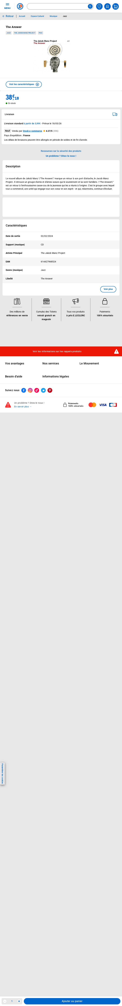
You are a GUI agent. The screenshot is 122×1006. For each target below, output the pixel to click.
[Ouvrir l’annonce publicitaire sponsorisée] (61, 207)
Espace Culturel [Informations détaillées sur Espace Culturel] (37, 16)
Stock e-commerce (32, 131)
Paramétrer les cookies (2, 773)
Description (13, 166)
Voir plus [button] (108, 289)
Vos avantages (14, 363)
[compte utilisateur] (107, 6)
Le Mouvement (89, 363)
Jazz (9, 33)
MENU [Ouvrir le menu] (7, 6)
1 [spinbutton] (12, 1001)
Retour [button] (10, 16)
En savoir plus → (23, 406)
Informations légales (55, 376)
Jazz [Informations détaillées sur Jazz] (65, 16)
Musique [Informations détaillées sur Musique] (53, 16)
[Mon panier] (115, 6)
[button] (24, 84)
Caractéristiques (16, 225)
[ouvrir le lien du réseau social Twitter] (43, 390)
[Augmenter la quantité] (19, 1001)
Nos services (50, 363)
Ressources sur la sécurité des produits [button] (61, 151)
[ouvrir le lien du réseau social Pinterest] (49, 390)
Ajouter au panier (72, 1001)
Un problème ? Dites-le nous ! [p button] (61, 156)
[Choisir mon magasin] (99, 6)
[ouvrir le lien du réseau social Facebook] (23, 390)
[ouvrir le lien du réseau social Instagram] (30, 390)
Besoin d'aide (13, 376)
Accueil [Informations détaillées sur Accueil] (22, 16)
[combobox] (60, 6)
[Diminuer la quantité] (4, 1001)
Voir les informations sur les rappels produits (57, 351)
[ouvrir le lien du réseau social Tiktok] (36, 390)
